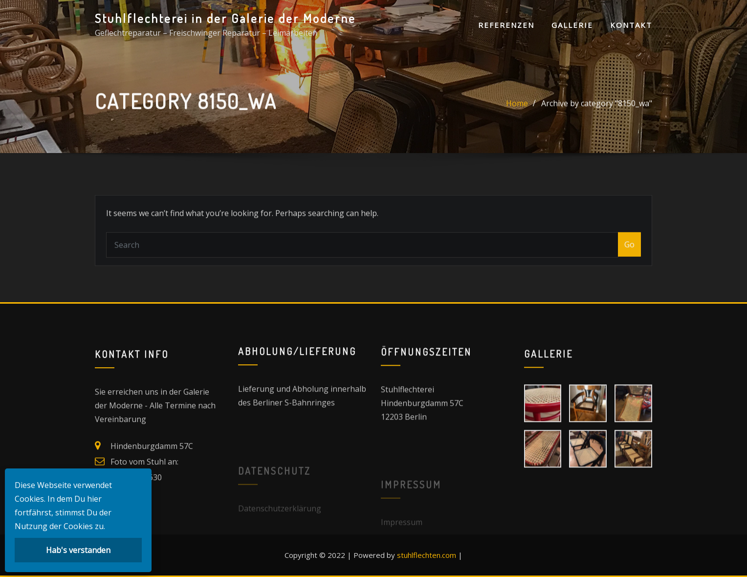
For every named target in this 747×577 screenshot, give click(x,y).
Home (517, 106)
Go (629, 252)
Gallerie (572, 25)
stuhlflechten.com (426, 555)
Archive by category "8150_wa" (596, 106)
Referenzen (506, 25)
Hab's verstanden (78, 550)
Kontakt (631, 25)
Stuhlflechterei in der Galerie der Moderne (225, 18)
